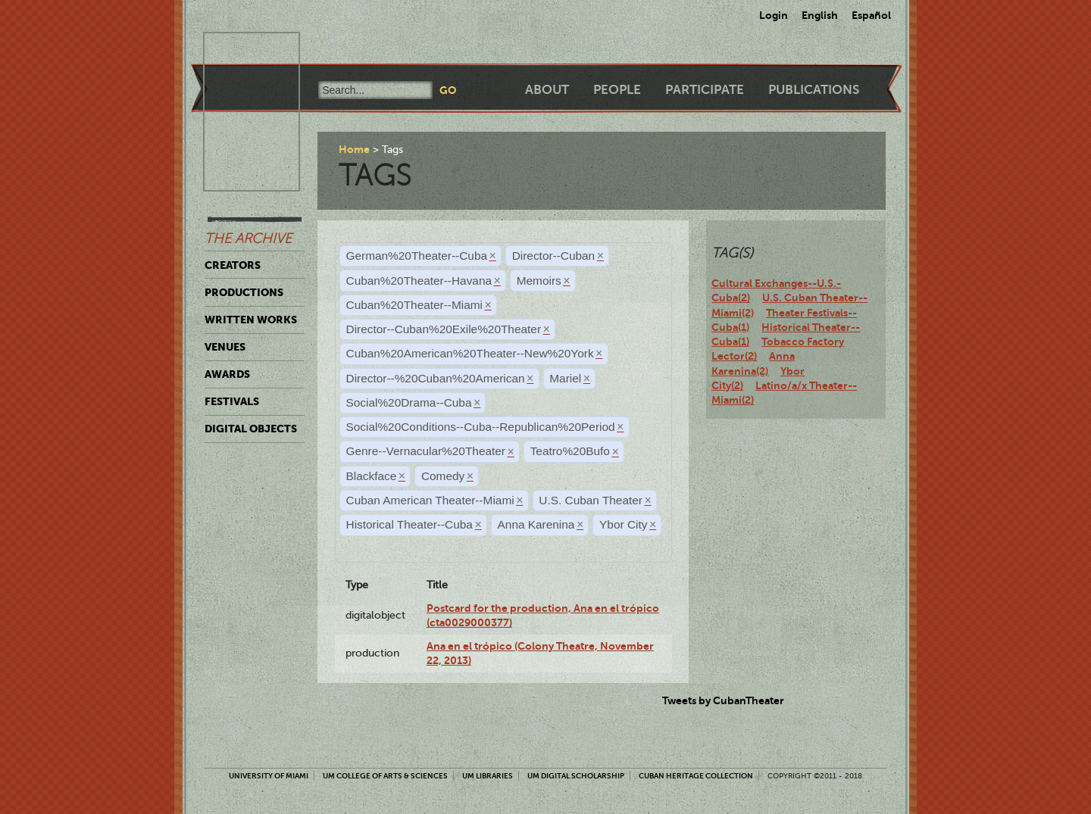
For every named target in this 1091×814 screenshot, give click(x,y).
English (820, 15)
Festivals (232, 401)
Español (871, 15)
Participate (704, 90)
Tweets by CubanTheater (723, 700)
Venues (225, 347)
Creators (233, 265)
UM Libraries (487, 776)
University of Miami (268, 776)
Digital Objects (251, 429)
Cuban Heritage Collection (696, 776)
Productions (244, 292)
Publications (813, 90)
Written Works (251, 319)
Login (773, 15)
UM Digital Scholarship (575, 776)
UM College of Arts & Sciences (385, 776)
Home (354, 149)
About (547, 90)
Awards (227, 374)
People (617, 90)
